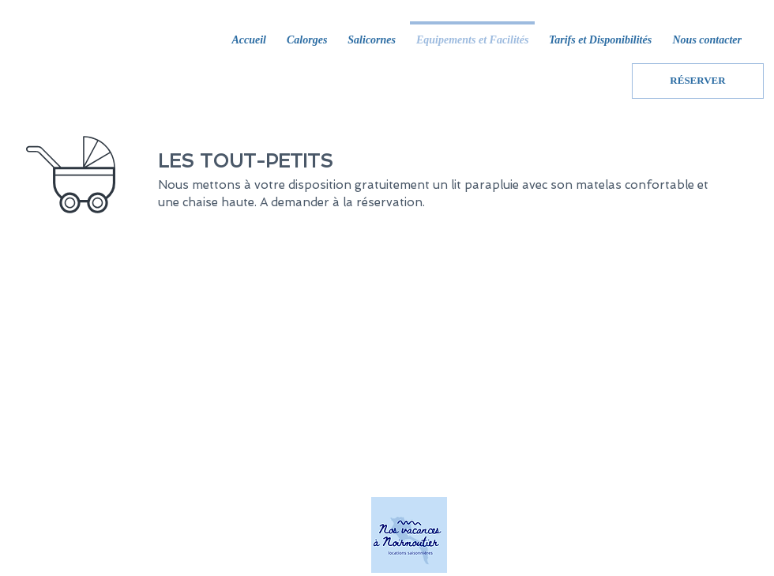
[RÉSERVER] (698, 81)
